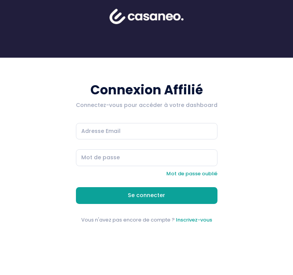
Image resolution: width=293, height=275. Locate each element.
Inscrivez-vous (194, 219)
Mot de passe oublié (191, 173)
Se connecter (146, 195)
